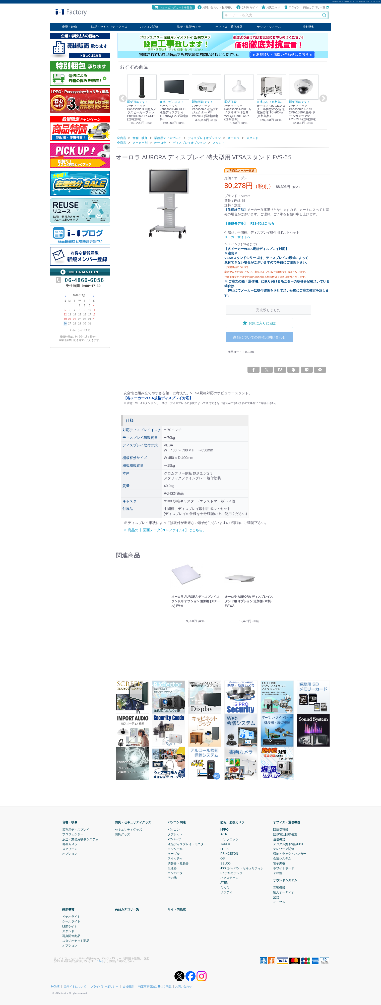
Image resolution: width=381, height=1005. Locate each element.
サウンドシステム (269, 27)
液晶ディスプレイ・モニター (187, 844)
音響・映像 (69, 27)
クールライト (71, 921)
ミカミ (224, 887)
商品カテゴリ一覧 (316, 7)
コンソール (175, 849)
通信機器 (279, 839)
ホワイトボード (283, 868)
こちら (100, 961)
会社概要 (128, 986)
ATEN (224, 882)
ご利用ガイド (247, 7)
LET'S (224, 849)
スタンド (68, 931)
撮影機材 (309, 27)
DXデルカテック (231, 873)
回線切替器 (280, 829)
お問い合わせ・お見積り (215, 7)
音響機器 (279, 887)
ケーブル (174, 853)
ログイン (292, 7)
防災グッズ (122, 834)
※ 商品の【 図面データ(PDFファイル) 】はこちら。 (164, 530)
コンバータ (175, 873)
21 (74, 319)
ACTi (223, 834)
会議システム (282, 858)
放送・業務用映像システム (80, 839)
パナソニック (229, 839)
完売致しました (268, 309)
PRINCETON (229, 853)
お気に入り (270, 7)
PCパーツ (174, 839)
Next (322, 98)
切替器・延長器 (178, 863)
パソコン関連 (149, 27)
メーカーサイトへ (237, 237)
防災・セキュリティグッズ (109, 27)
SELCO (225, 863)
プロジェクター (72, 834)
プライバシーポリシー (104, 986)
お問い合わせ (183, 986)
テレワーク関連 (283, 849)
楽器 (276, 897)
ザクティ (226, 892)
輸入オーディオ (283, 892)
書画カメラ (69, 844)
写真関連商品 (71, 936)
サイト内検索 (177, 909)
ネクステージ (229, 878)
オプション (69, 853)
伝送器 (172, 868)
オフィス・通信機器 (228, 27)
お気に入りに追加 (259, 322)
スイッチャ (175, 858)
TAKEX (225, 844)
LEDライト (69, 926)
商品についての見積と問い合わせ (259, 336)
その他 (172, 878)
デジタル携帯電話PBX (288, 844)
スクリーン (69, 849)
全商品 (121, 138)
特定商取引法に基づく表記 (154, 986)
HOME (55, 986)
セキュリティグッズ (128, 829)
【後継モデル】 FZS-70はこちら (249, 223)
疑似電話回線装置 (285, 834)
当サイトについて (75, 986)
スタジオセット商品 (75, 941)
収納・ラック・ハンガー (289, 853)
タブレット (175, 834)
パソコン (174, 829)
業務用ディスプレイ (75, 829)
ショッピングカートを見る (173, 7)
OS (222, 858)
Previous (122, 98)
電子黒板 (279, 863)
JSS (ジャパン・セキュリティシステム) (247, 868)
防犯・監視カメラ (189, 27)
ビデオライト (71, 916)
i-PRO (224, 829)
